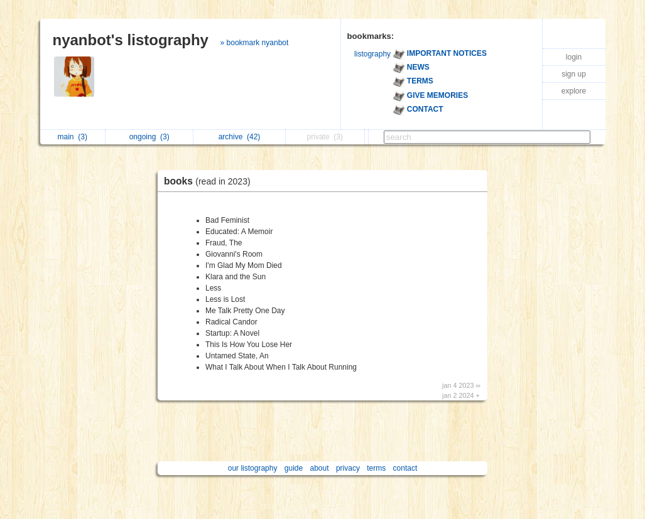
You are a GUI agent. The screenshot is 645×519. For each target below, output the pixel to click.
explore (573, 91)
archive (240, 136)
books (210, 181)
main (72, 136)
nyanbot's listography (131, 39)
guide (294, 468)
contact (405, 468)
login (574, 57)
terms (376, 468)
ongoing (149, 136)
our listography (253, 468)
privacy (348, 468)
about (319, 468)
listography (372, 54)
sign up (573, 74)
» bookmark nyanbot (254, 42)
